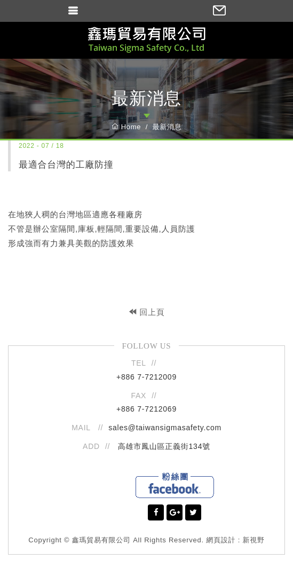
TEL (138, 363)
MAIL (82, 427)
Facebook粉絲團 (175, 485)
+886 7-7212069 (146, 409)
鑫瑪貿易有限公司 (146, 40)
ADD (91, 446)
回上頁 (147, 312)
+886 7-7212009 (146, 377)
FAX (139, 395)
